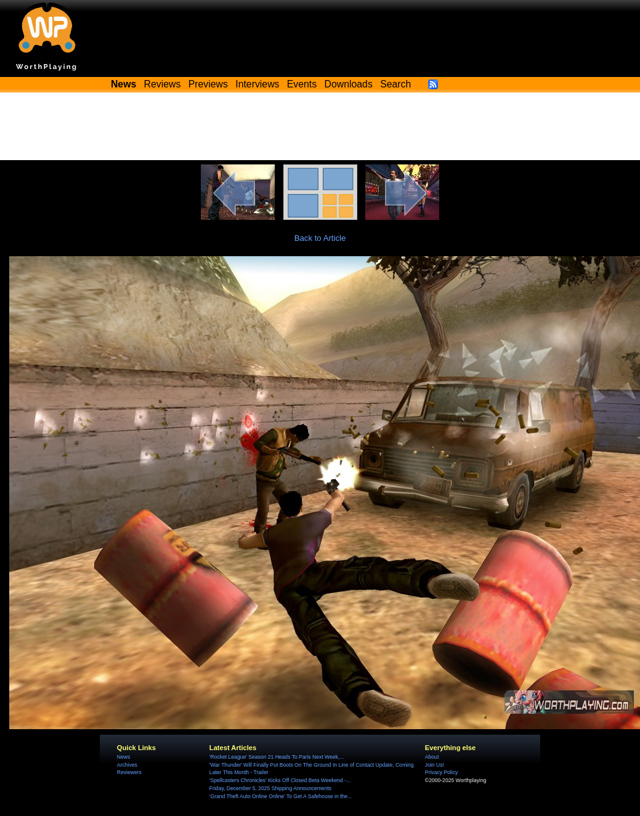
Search (395, 84)
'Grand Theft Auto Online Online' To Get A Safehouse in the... (280, 796)
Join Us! (434, 765)
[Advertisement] (320, 126)
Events (302, 84)
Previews (208, 84)
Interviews (257, 84)
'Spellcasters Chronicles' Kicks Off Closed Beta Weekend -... (279, 780)
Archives (127, 765)
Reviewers (129, 772)
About (432, 757)
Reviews (162, 84)
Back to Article (320, 238)
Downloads (349, 84)
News (123, 757)
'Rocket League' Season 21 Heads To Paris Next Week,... (276, 757)
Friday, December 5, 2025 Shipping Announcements (270, 788)
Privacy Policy (441, 772)
